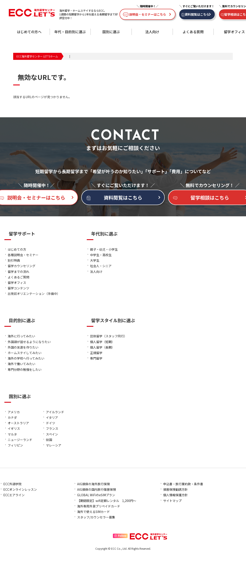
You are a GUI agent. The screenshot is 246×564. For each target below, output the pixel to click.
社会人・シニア (101, 266)
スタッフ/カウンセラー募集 (96, 517)
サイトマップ (172, 500)
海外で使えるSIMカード (93, 511)
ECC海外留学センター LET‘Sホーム (37, 56)
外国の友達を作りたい (23, 347)
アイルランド (55, 412)
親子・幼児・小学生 (104, 249)
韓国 (49, 439)
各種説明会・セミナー (23, 255)
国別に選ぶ (111, 31)
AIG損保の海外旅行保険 (93, 484)
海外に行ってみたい (21, 336)
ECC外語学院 (12, 484)
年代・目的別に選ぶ (70, 31)
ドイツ (50, 423)
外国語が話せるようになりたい (29, 342)
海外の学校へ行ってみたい (26, 358)
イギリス (14, 428)
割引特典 (14, 260)
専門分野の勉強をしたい (25, 369)
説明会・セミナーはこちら (147, 14)
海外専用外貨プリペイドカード (98, 506)
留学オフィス (234, 31)
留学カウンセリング (21, 266)
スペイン (52, 434)
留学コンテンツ (18, 288)
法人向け (152, 31)
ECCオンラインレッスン (20, 489)
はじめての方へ (29, 31)
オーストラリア (18, 423)
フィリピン (15, 445)
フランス (52, 428)
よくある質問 (193, 31)
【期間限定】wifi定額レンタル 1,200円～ (106, 500)
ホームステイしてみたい (25, 353)
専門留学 (96, 358)
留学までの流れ (18, 271)
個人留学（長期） (102, 347)
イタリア (52, 417)
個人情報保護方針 (175, 495)
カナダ (12, 417)
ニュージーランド (20, 439)
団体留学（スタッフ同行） (108, 336)
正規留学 (96, 353)
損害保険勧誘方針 (175, 489)
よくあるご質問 (18, 277)
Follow (120, 535)
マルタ (12, 434)
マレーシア (53, 445)
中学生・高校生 (101, 255)
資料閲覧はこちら (197, 14)
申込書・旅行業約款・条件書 (183, 484)
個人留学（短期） (102, 342)
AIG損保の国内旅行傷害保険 (96, 489)
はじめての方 (17, 249)
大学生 (94, 260)
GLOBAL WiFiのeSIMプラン (96, 495)
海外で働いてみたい (21, 364)
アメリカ (14, 412)
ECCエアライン (14, 495)
